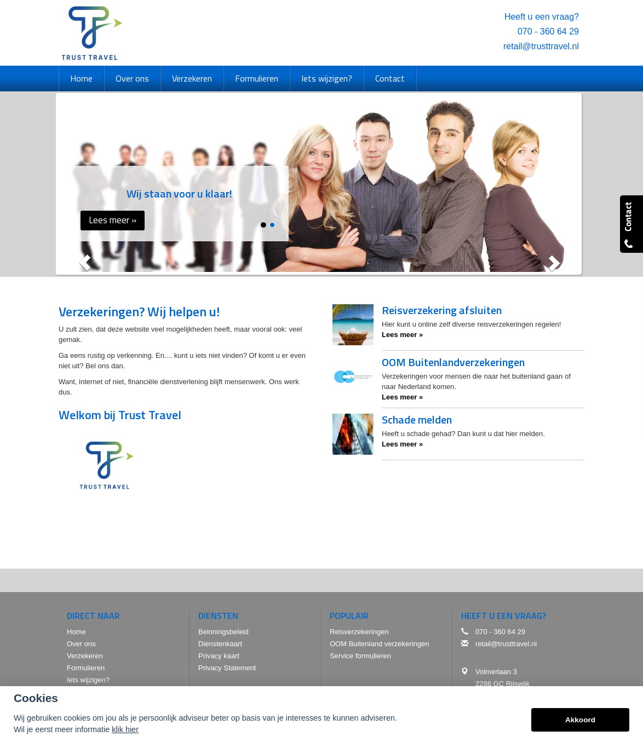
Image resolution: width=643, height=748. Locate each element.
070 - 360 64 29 (548, 31)
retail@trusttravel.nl (541, 46)
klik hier (125, 729)
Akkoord (580, 720)
